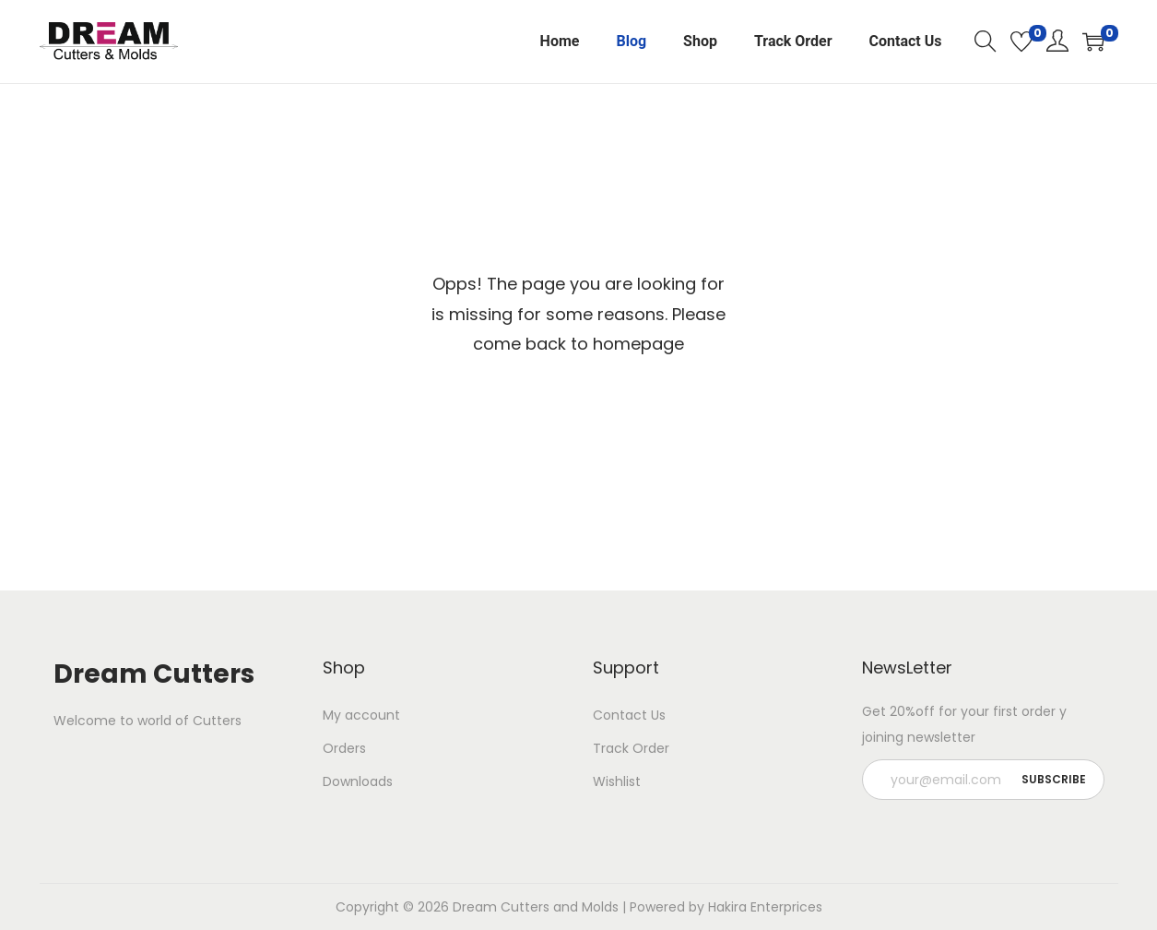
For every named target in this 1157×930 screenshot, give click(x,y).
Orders (344, 748)
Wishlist (617, 781)
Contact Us (629, 715)
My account (361, 715)
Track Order (631, 748)
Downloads (358, 781)
